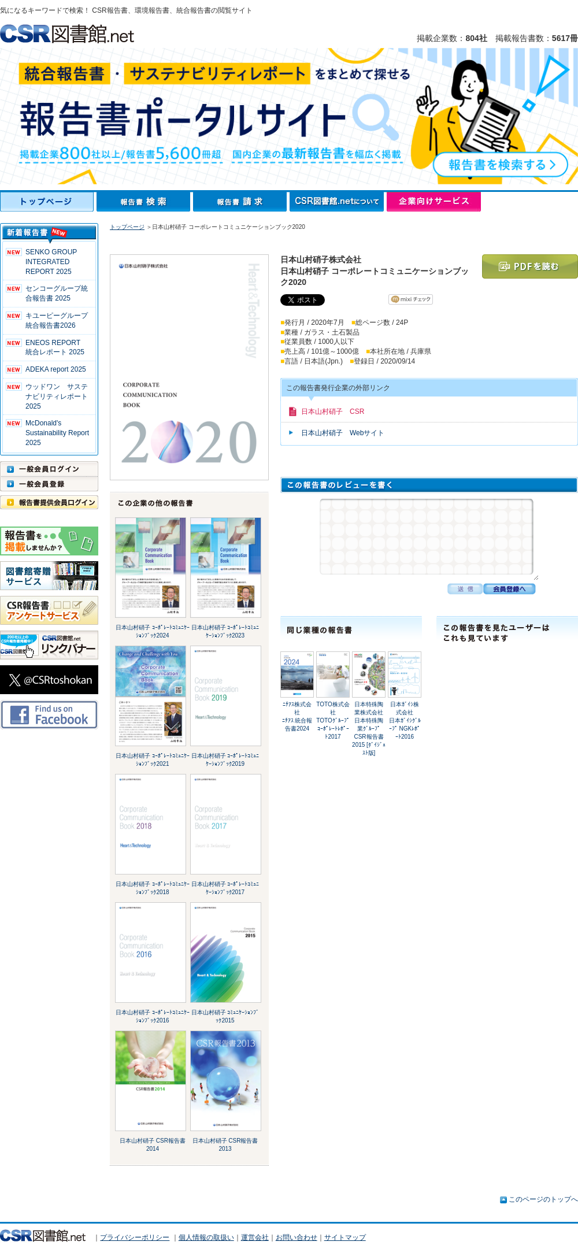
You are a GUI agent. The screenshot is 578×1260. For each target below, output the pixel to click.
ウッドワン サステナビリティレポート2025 (56, 396)
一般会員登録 (49, 483)
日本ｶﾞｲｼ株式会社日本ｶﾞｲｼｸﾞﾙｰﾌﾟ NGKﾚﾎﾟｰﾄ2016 (405, 720)
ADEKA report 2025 (55, 369)
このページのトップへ (543, 1199)
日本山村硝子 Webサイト (342, 433)
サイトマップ (345, 1237)
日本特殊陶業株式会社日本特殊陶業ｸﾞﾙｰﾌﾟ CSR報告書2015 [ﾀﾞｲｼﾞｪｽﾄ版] (369, 728)
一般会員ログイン (49, 468)
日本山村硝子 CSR (332, 411)
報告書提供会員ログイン (49, 502)
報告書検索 (145, 202)
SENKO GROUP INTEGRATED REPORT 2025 (51, 262)
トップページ (48, 202)
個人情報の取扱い (206, 1237)
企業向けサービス (434, 202)
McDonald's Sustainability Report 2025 (57, 433)
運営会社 (255, 1237)
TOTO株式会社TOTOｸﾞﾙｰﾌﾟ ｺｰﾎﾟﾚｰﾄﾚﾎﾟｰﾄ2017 (332, 720)
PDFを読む (530, 266)
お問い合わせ (296, 1237)
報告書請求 (241, 202)
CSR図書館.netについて (338, 202)
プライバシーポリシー (134, 1237)
